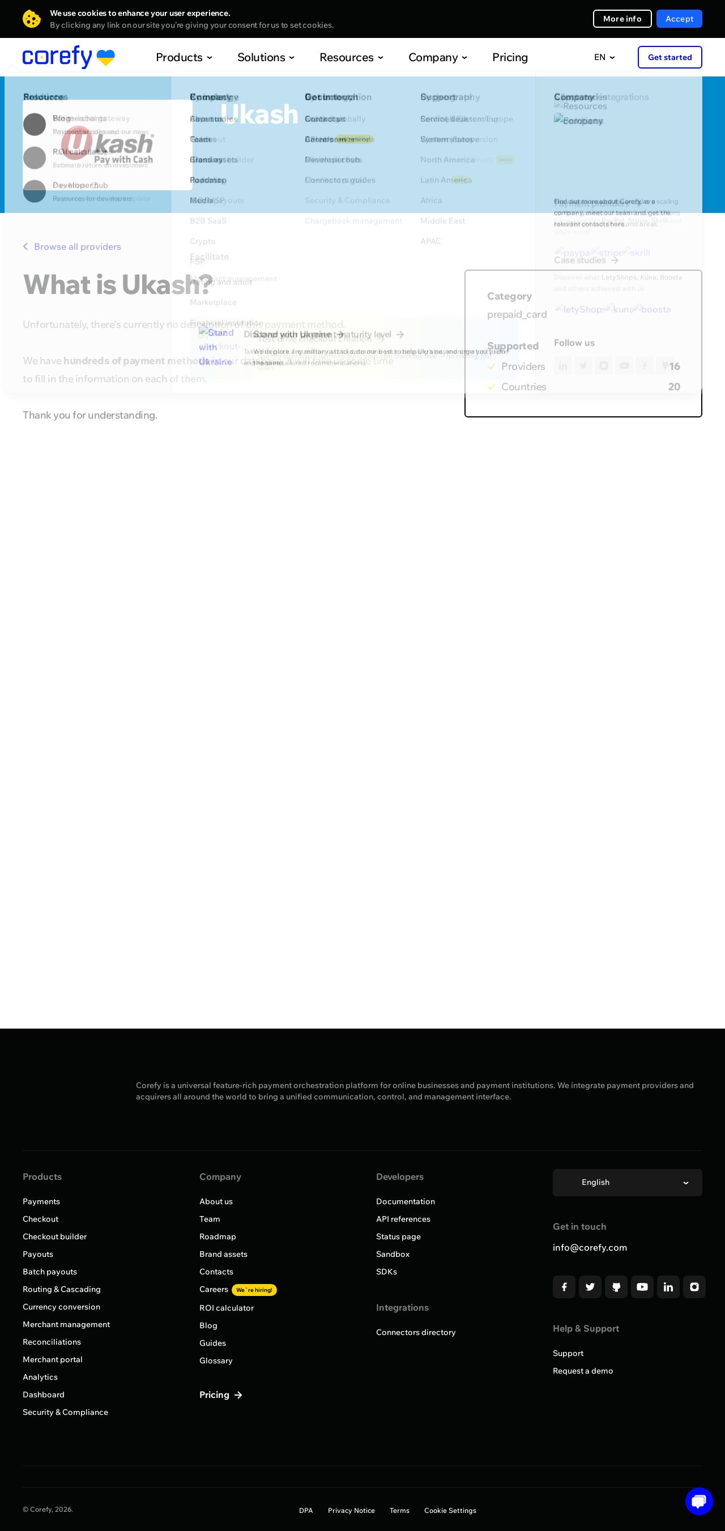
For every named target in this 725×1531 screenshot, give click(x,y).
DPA (306, 1510)
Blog (208, 1325)
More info (622, 19)
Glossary (216, 1360)
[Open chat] (695, 1501)
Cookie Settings (450, 1510)
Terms (400, 1510)
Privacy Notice (351, 1510)
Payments (41, 1201)
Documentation (405, 1201)
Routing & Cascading (62, 1289)
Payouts (38, 1254)
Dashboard (44, 1394)
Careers (238, 1289)
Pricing (486, 57)
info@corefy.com (590, 1247)
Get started (670, 57)
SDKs (386, 1271)
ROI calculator (226, 1308)
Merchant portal (53, 1359)
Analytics (40, 1377)
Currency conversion (61, 1307)
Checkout (40, 1219)
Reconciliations (52, 1342)
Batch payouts (50, 1271)
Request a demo (583, 1371)
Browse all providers (72, 246)
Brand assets (223, 1254)
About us (216, 1201)
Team (209, 1219)
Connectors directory (416, 1332)
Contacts (216, 1271)
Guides (212, 1343)
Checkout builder (55, 1236)
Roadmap (217, 1236)
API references (403, 1219)
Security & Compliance (65, 1412)
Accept (679, 19)
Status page (398, 1236)
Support (568, 1353)
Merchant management (66, 1324)
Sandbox (393, 1254)
